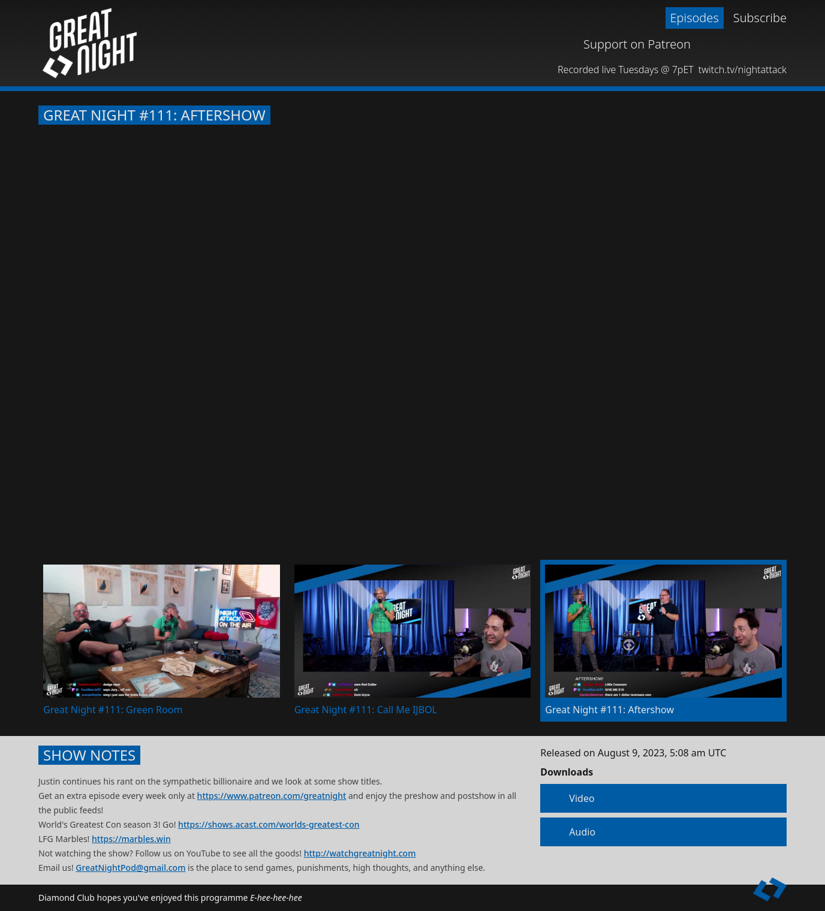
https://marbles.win (131, 838)
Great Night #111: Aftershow (154, 115)
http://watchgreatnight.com (360, 853)
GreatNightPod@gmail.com (130, 867)
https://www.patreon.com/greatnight (272, 795)
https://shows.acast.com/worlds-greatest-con (268, 824)
